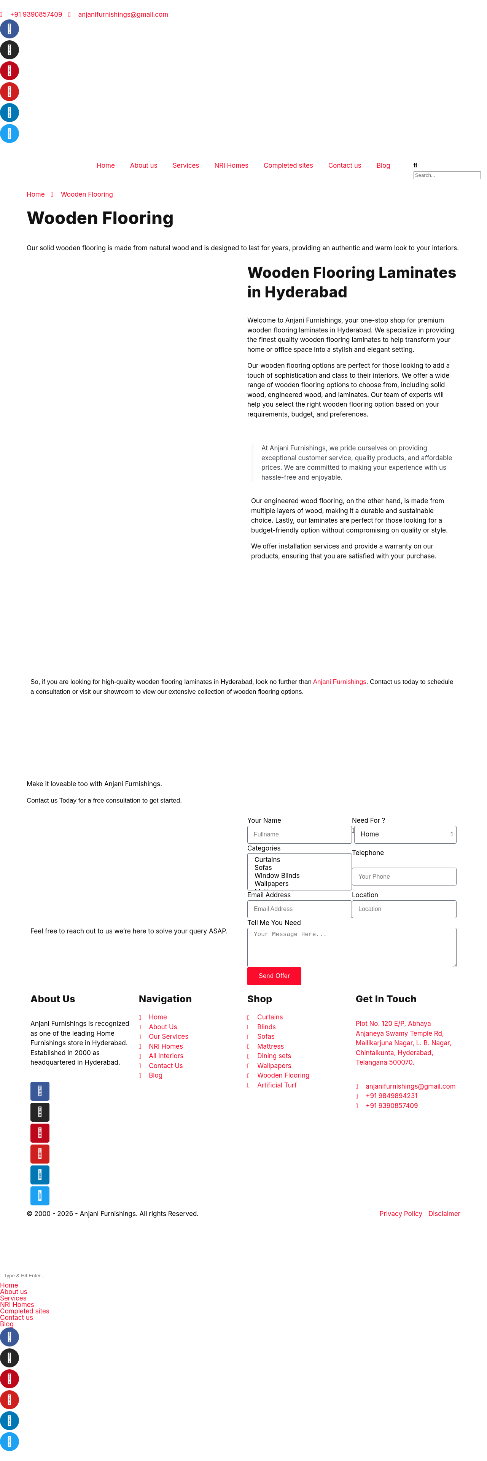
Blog (383, 165)
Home (106, 165)
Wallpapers (299, 884)
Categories (263, 848)
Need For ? (368, 820)
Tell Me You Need (274, 923)
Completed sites (288, 165)
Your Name (264, 820)
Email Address (269, 895)
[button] (243, 1292)
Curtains (299, 860)
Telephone (368, 853)
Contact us (344, 165)
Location (365, 895)
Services (186, 165)
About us (144, 165)
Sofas (299, 868)
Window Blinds (299, 876)
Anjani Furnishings (339, 681)
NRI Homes (231, 165)
